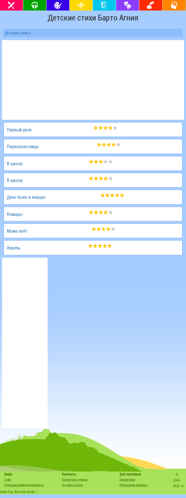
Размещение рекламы (133, 485)
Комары (14, 214)
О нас (7, 479)
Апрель (14, 248)
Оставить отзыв (72, 485)
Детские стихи (16, 33)
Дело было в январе (26, 197)
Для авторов (127, 479)
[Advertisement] (93, 80)
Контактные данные (75, 479)
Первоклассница (23, 146)
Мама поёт (17, 231)
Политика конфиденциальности (24, 485)
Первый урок (19, 130)
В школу (15, 163)
